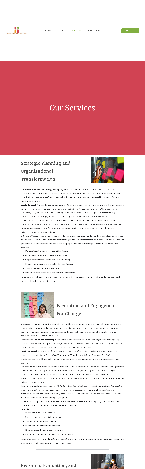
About (61, 30)
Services (76, 30)
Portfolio (94, 30)
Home (48, 30)
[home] (16, 30)
